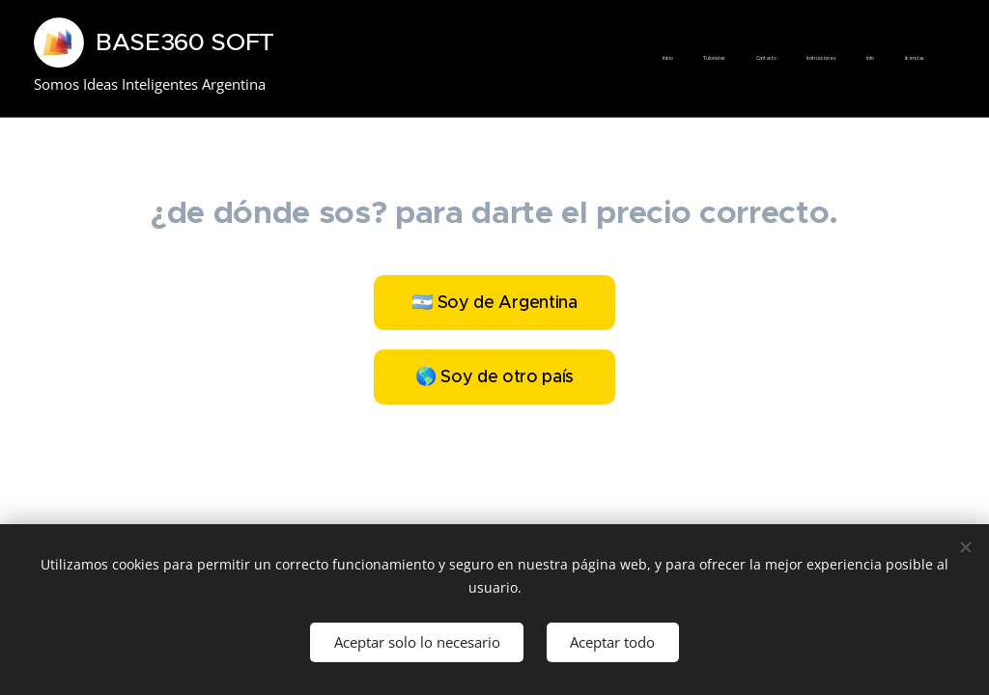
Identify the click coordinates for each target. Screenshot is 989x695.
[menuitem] (775, 59)
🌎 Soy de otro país (494, 376)
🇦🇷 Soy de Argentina (494, 302)
